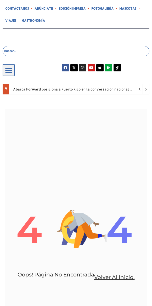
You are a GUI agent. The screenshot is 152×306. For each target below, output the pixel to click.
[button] (9, 70)
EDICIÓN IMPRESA (72, 8)
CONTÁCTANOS (17, 8)
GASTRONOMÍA (33, 20)
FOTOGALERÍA (102, 8)
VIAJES (10, 20)
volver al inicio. (114, 277)
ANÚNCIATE (44, 8)
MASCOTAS (127, 8)
